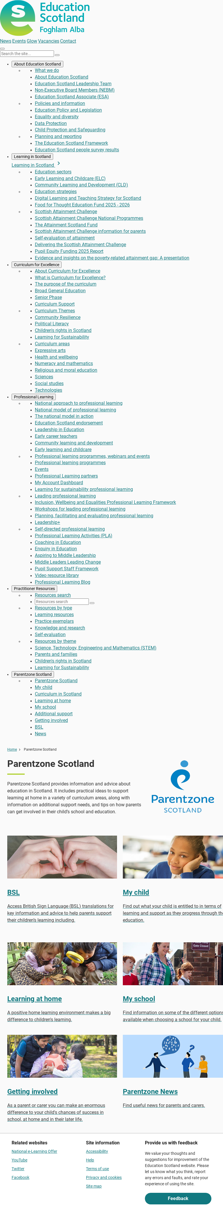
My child (43, 687)
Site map (94, 1186)
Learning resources (54, 614)
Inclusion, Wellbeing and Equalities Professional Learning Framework (105, 502)
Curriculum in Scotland (58, 694)
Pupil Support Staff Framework (66, 568)
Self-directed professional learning (70, 529)
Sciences (44, 377)
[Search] (57, 55)
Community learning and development (74, 443)
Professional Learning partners (66, 476)
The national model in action (64, 416)
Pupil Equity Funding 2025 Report (69, 251)
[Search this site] (27, 53)
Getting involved (51, 720)
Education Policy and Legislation (68, 110)
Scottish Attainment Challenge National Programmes (89, 218)
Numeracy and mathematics (64, 363)
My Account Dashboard (59, 482)
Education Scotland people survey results (77, 150)
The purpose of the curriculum (65, 284)
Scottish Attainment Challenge (66, 211)
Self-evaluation (50, 634)
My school (45, 707)
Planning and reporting (58, 136)
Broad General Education (60, 290)
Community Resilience (57, 317)
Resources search (53, 595)
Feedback (178, 1198)
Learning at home (53, 700)
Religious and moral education (66, 370)
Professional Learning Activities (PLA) (73, 535)
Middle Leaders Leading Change (68, 562)
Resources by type (53, 608)
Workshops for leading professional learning (80, 509)
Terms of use (97, 1168)
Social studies (49, 383)
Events (19, 41)
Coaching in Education (58, 542)
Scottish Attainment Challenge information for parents (90, 231)
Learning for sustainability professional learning (84, 489)
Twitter (18, 1168)
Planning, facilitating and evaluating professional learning (94, 515)
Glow (32, 41)
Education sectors (53, 172)
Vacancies (48, 41)
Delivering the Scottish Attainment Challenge (80, 244)
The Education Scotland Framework (71, 143)
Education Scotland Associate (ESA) (72, 96)
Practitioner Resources (34, 588)
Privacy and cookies (104, 1177)
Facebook (20, 1177)
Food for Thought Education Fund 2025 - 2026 (82, 205)
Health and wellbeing (56, 357)
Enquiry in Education (56, 548)
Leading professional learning (65, 496)
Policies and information (60, 103)
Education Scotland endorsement (69, 423)
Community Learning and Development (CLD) (81, 185)
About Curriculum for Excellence (67, 271)
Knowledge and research (60, 628)
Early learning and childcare (63, 449)
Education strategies (56, 191)
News (5, 41)
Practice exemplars (54, 621)
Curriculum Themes (55, 310)
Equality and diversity (57, 116)
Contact (68, 41)
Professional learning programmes (70, 462)
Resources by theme (55, 641)
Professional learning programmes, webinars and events (92, 456)
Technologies (48, 390)
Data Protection (51, 123)
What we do (47, 70)
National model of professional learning (75, 410)
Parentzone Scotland (33, 674)
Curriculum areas (52, 343)
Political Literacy (52, 323)
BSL (39, 727)
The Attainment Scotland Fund (66, 225)
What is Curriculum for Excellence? (70, 277)
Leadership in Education (59, 429)
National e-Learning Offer (34, 1151)
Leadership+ (47, 522)
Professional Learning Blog (62, 582)
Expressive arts (50, 350)
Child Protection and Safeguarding (70, 130)
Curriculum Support (55, 304)
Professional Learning (33, 397)
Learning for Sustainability (62, 337)
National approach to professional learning (79, 403)
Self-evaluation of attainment (65, 238)
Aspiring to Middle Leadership (65, 555)
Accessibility (97, 1151)
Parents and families (56, 654)
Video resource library (57, 575)
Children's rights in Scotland (63, 330)
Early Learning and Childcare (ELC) (70, 178)
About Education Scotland (37, 64)
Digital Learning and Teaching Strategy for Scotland (88, 198)
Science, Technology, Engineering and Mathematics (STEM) (96, 648)
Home (12, 749)
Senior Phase (48, 297)
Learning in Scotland (32, 156)
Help (90, 1160)
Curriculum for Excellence (36, 264)
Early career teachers (56, 436)
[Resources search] (62, 601)
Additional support (54, 713)
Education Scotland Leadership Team (73, 83)
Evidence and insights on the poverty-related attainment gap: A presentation (112, 258)
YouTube (19, 1160)
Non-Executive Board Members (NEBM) (75, 90)
